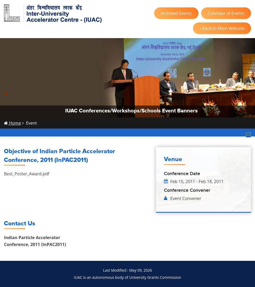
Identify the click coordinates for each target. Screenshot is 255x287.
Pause (248, 135)
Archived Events (176, 13)
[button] (6, 94)
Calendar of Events (226, 13)
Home (12, 123)
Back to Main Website (222, 28)
